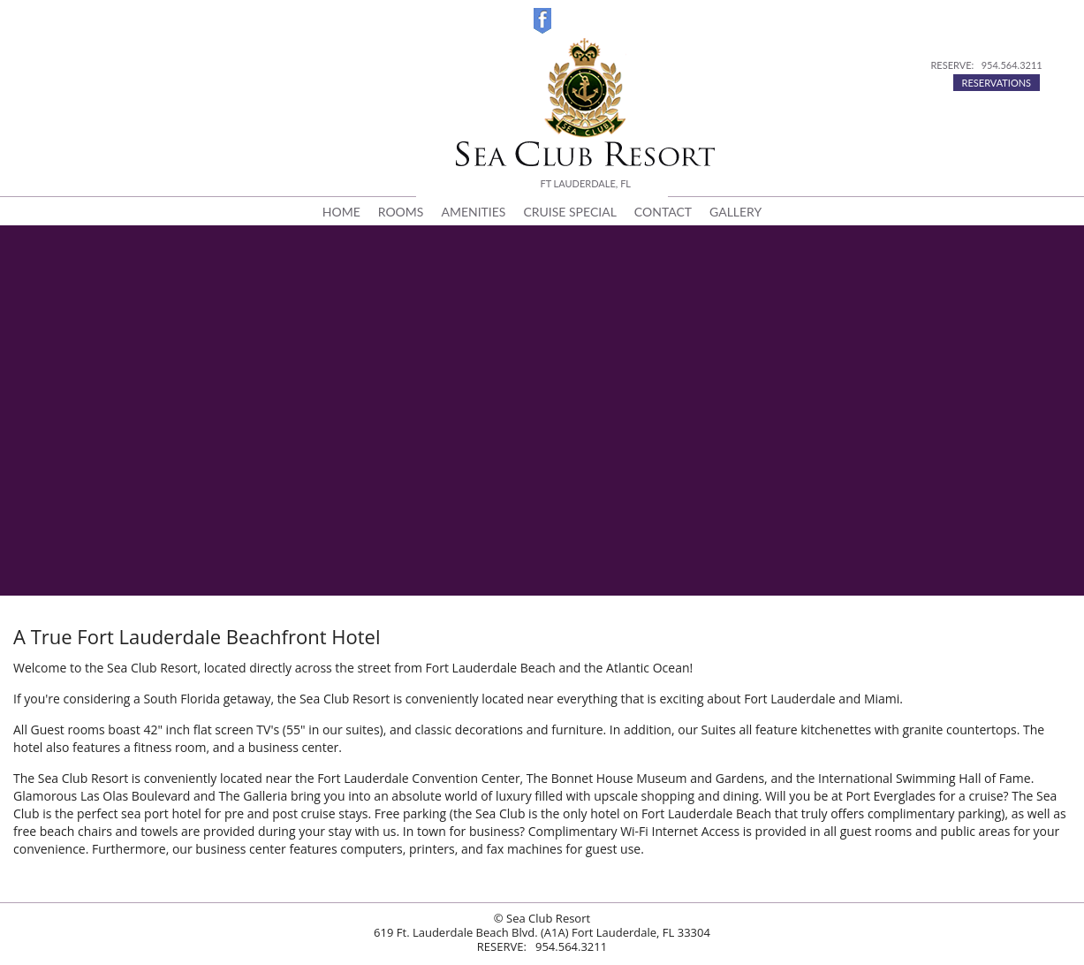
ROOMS (401, 211)
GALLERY (735, 211)
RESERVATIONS (997, 82)
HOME (341, 211)
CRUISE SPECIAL (569, 211)
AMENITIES (473, 211)
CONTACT (663, 211)
